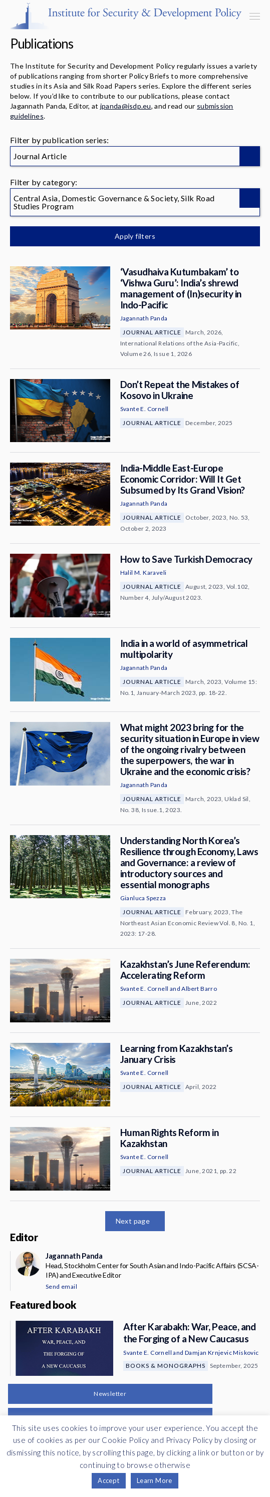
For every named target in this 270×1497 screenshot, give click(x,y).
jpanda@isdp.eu (125, 106)
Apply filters (135, 236)
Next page (133, 1221)
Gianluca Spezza (143, 898)
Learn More (154, 1480)
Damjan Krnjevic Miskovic (222, 1352)
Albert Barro (199, 988)
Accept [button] (108, 1480)
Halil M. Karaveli (143, 572)
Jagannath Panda (144, 318)
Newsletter (110, 1393)
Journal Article (152, 332)
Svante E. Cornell (144, 409)
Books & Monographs (165, 1365)
